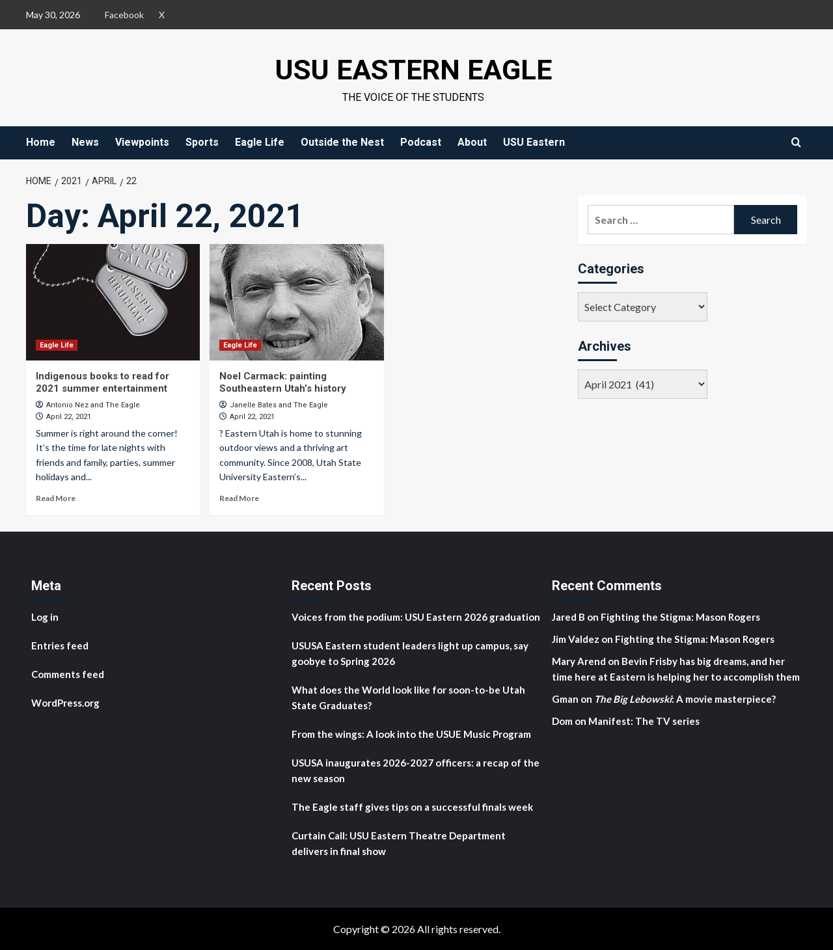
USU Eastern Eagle (413, 68)
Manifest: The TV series (644, 721)
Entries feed (60, 645)
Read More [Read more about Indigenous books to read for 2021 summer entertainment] (55, 498)
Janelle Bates (253, 405)
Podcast (420, 142)
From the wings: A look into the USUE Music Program (411, 734)
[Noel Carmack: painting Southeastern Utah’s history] (296, 302)
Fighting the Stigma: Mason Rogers (681, 617)
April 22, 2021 (68, 417)
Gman (565, 699)
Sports (202, 142)
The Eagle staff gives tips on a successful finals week (412, 807)
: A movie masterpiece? (685, 699)
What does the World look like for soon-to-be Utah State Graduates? (408, 697)
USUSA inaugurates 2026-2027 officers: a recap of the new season (415, 770)
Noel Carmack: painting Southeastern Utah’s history (282, 382)
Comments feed (67, 674)
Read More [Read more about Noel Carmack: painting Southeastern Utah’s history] (239, 498)
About (472, 142)
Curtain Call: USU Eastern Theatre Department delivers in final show (399, 843)
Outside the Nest (342, 142)
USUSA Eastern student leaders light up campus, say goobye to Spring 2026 (410, 653)
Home (40, 142)
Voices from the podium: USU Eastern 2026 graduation (416, 617)
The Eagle (122, 405)
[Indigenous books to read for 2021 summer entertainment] (113, 302)
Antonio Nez (67, 405)
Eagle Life (259, 142)
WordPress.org (65, 703)
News (85, 142)
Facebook (124, 14)
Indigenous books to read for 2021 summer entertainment (102, 382)
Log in (45, 617)
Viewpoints (142, 142)
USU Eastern (534, 142)
